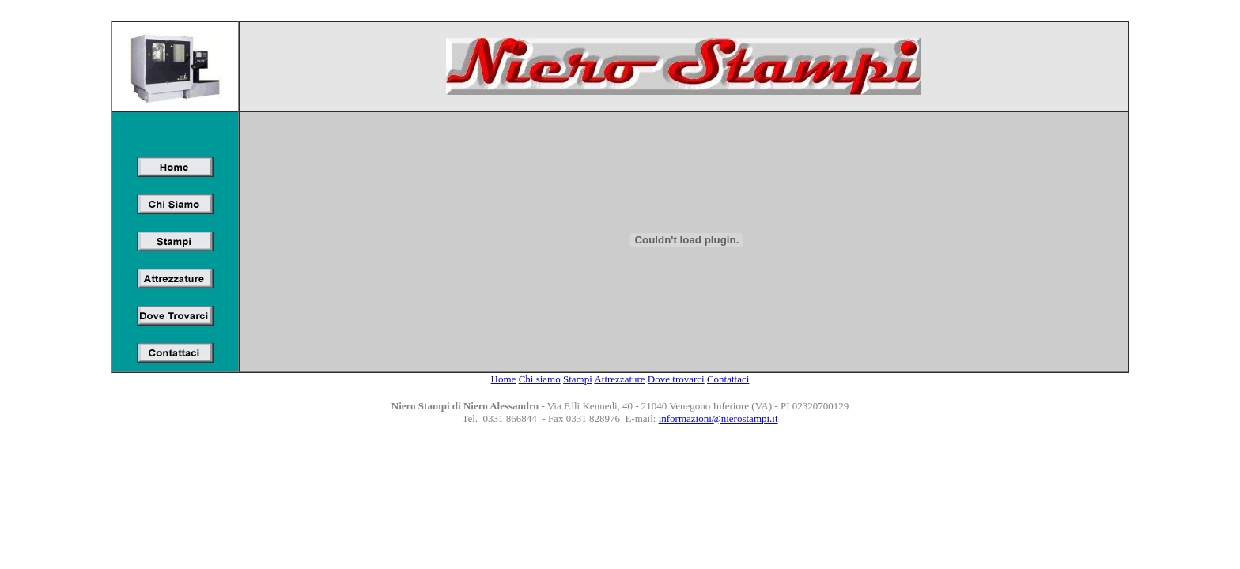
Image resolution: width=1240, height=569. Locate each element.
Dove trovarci (676, 379)
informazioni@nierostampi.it (718, 418)
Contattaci (728, 379)
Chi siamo (540, 379)
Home (503, 379)
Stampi (577, 379)
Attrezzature (619, 379)
